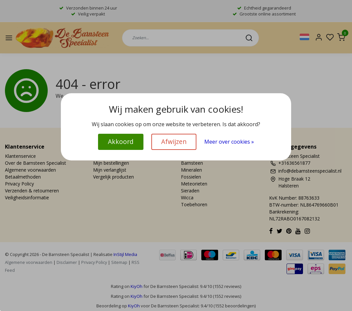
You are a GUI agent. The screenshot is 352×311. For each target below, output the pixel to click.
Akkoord (121, 141)
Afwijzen (174, 141)
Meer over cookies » (229, 141)
